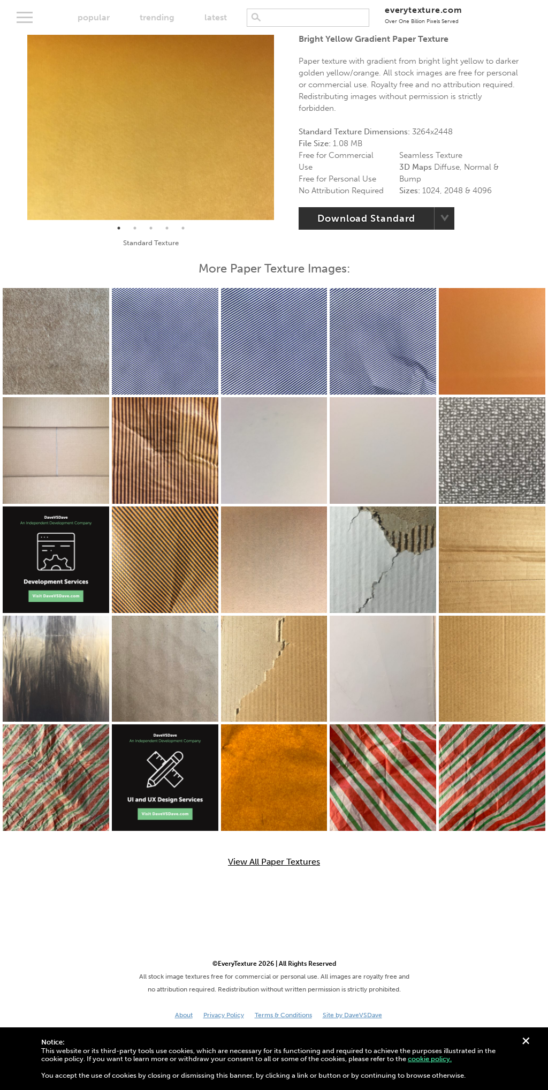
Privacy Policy (223, 1015)
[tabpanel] (150, 127)
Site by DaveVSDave (352, 1015)
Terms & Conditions (283, 1015)
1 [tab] (118, 228)
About (184, 1015)
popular (94, 17)
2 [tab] (135, 228)
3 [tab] (151, 228)
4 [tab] (167, 228)
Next (282, 127)
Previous (19, 127)
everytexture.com (423, 15)
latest (215, 17)
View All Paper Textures (274, 862)
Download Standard (366, 218)
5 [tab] (183, 228)
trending (157, 17)
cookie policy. (430, 1059)
